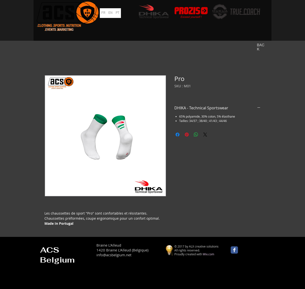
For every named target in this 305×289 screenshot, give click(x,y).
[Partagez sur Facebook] (177, 134)
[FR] (103, 13)
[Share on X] (205, 134)
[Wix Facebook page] (234, 250)
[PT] (117, 13)
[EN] (110, 13)
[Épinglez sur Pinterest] (187, 134)
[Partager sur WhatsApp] (196, 134)
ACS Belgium (57, 255)
